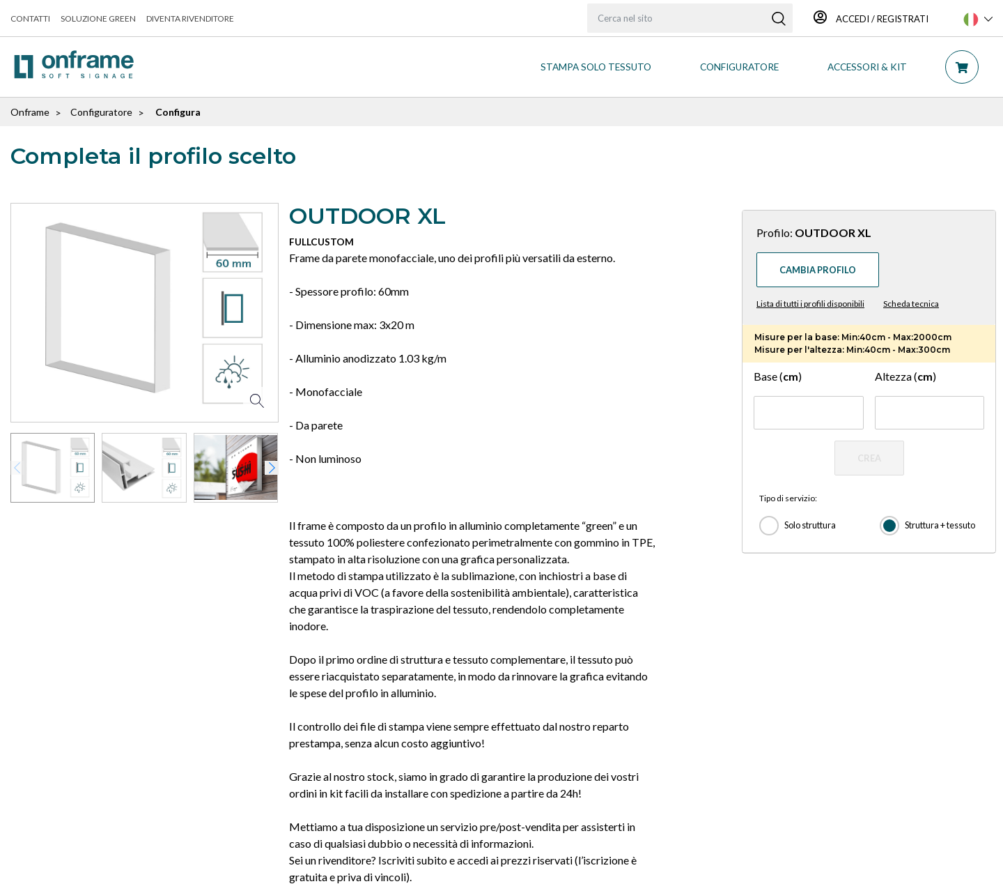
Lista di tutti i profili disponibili (810, 303)
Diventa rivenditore (190, 18)
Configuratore (101, 112)
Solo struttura (810, 525)
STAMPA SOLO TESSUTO (596, 67)
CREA (869, 458)
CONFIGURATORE (739, 67)
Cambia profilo (817, 269)
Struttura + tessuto (940, 525)
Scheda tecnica (911, 303)
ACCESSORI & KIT (867, 67)
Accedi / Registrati (871, 18)
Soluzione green (98, 18)
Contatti (30, 18)
